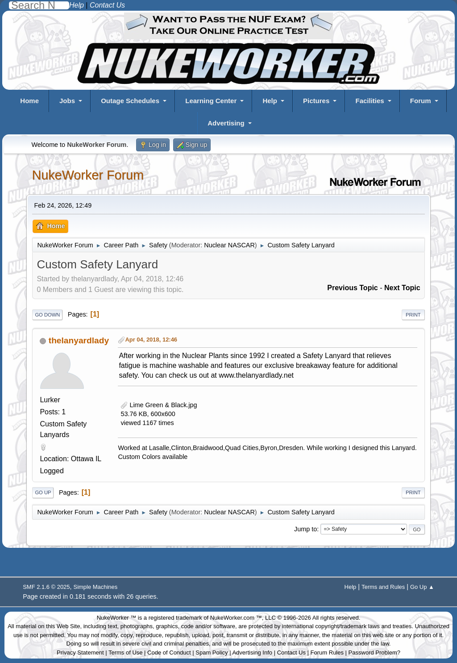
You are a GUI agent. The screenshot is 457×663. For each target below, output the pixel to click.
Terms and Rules (383, 587)
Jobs (67, 100)
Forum (420, 100)
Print (413, 314)
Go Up (43, 492)
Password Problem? (374, 652)
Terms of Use (125, 652)
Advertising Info (252, 652)
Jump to (305, 529)
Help (269, 100)
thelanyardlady (79, 340)
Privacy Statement (80, 652)
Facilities (369, 100)
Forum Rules (327, 652)
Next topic (402, 288)
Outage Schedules (130, 100)
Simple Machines (96, 587)
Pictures (316, 100)
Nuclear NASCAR (229, 245)
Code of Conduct (169, 652)
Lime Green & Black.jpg (158, 405)
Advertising (226, 123)
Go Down (47, 314)
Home (29, 100)
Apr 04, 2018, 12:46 (151, 339)
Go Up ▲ (422, 587)
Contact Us (291, 652)
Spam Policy (211, 652)
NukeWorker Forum (88, 175)
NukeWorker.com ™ (236, 617)
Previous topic (352, 288)
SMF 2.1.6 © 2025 (46, 587)
